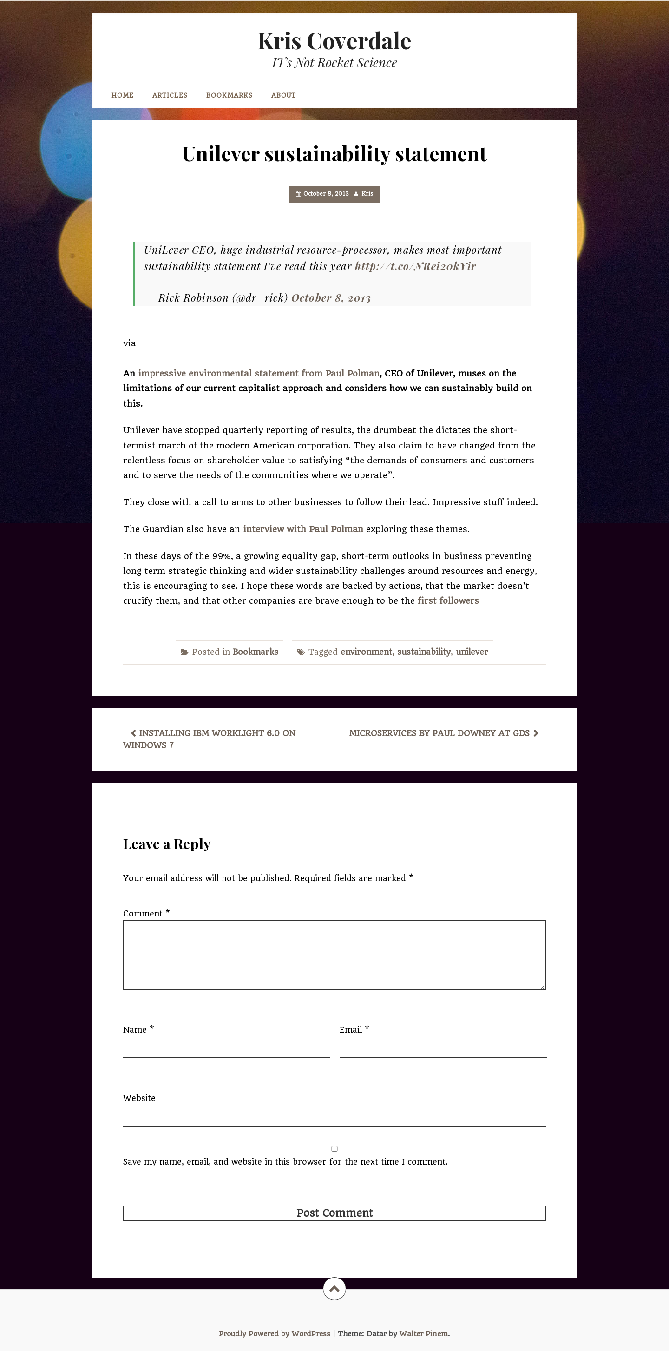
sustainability (424, 652)
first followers (448, 601)
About (283, 95)
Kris (367, 194)
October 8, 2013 (331, 297)
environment (366, 652)
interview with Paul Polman (304, 529)
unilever (472, 652)
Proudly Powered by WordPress (274, 1334)
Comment (146, 913)
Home (123, 95)
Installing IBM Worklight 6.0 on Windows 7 (209, 739)
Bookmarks (229, 95)
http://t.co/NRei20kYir (415, 266)
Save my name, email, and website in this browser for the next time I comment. (285, 1161)
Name (138, 1030)
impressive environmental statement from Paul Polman (259, 373)
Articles (170, 95)
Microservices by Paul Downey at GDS (439, 733)
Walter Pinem (424, 1334)
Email (354, 1030)
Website (139, 1098)
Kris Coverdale (334, 40)
